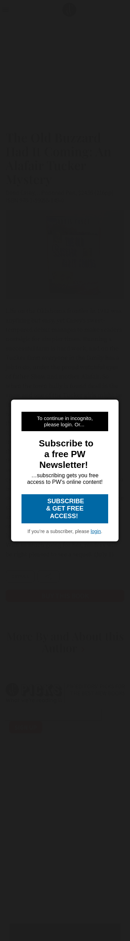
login (95, 531)
